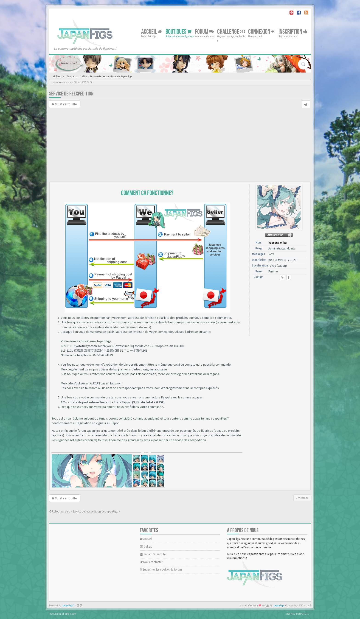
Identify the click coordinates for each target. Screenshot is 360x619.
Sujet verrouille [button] (64, 104)
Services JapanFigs (77, 76)
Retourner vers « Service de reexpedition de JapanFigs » (84, 511)
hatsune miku (277, 243)
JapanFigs (278, 605)
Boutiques (178, 31)
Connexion (261, 31)
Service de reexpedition (71, 93)
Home (60, 76)
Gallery (146, 547)
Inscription (292, 31)
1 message (302, 497)
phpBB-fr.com (69, 613)
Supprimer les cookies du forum (161, 569)
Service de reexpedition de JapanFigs (111, 76)
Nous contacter (151, 562)
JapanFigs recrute (153, 554)
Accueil (151, 31)
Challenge (231, 31)
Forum (204, 31)
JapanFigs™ (68, 605)
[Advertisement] (180, 147)
